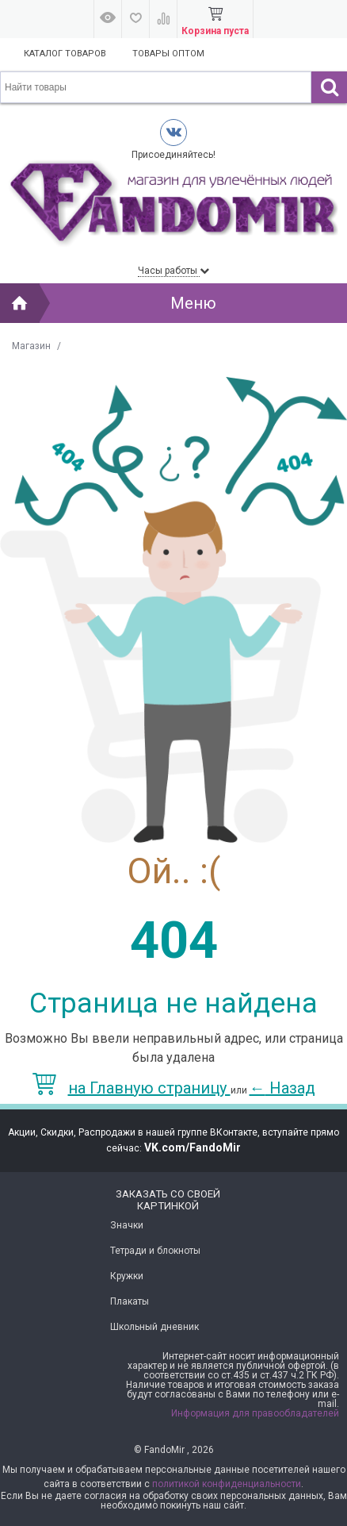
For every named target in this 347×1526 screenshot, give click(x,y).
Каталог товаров (65, 53)
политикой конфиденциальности (226, 1483)
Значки (126, 1225)
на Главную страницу (131, 1087)
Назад (282, 1087)
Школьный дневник (154, 1326)
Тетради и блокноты (155, 1250)
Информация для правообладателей (255, 1413)
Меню (193, 303)
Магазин (31, 346)
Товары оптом (168, 53)
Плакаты (129, 1301)
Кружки (126, 1276)
